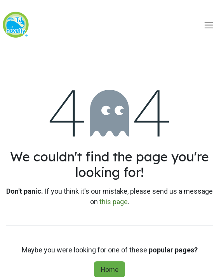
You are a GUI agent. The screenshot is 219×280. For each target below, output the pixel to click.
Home (109, 269)
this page (113, 202)
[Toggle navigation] (208, 25)
